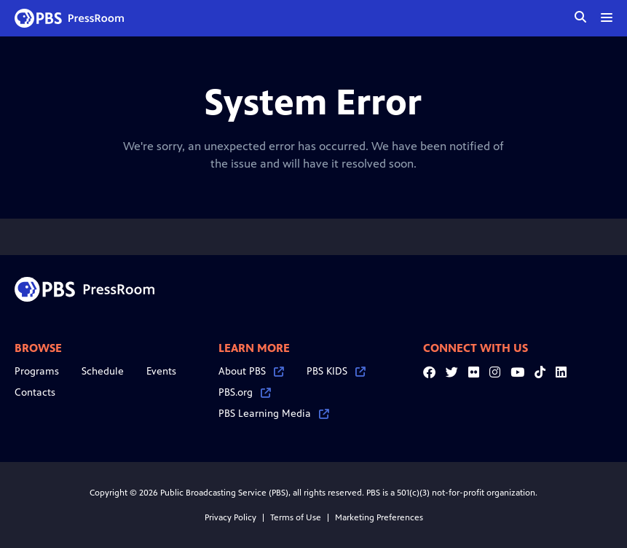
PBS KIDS (336, 371)
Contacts (35, 392)
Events (161, 371)
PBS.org (244, 392)
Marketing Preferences (379, 517)
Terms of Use (295, 517)
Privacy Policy (230, 517)
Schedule (103, 371)
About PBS (251, 371)
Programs (37, 371)
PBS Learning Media (273, 413)
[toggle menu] (606, 17)
